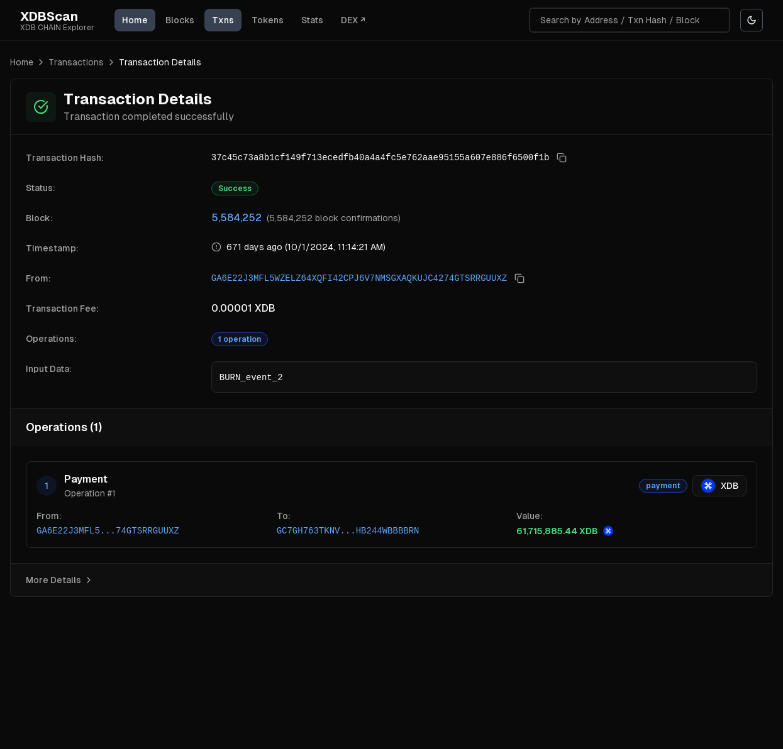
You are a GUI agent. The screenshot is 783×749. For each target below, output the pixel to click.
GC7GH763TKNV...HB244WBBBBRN (348, 531)
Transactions (76, 62)
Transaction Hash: (65, 158)
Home (135, 20)
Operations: (51, 339)
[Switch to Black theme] (751, 20)
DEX (353, 20)
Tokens (268, 20)
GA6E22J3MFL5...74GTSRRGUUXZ (107, 531)
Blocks (179, 20)
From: (38, 278)
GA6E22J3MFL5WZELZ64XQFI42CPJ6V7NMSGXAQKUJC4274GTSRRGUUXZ (359, 278)
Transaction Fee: (62, 308)
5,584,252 (236, 218)
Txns (223, 20)
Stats (312, 20)
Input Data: (49, 369)
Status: (40, 188)
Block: (39, 218)
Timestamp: (52, 248)
